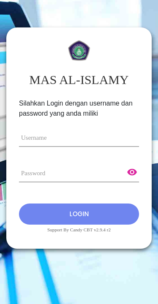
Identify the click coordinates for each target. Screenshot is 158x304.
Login (79, 213)
